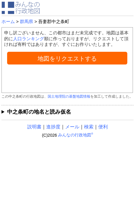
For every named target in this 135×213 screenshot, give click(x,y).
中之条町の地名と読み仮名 (39, 112)
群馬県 (26, 21)
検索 (89, 126)
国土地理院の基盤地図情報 (69, 96)
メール (72, 126)
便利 (103, 126)
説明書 (34, 126)
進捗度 (53, 126)
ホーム (8, 21)
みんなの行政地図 (75, 135)
